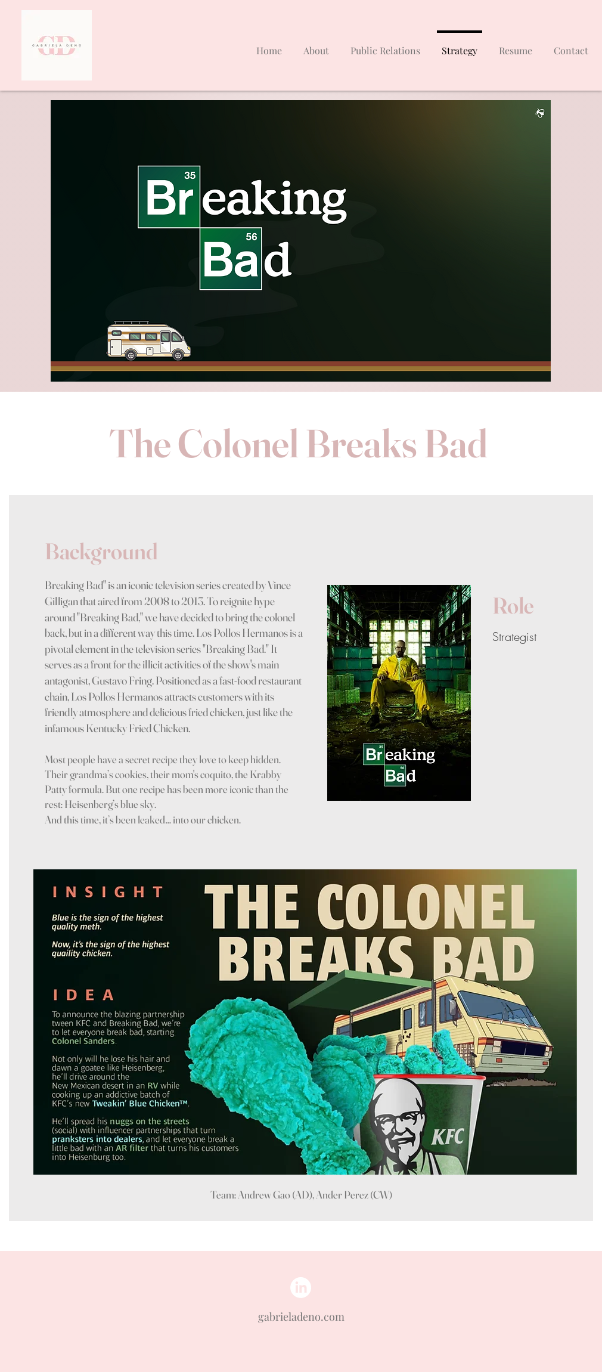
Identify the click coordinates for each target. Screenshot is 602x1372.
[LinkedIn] (300, 1287)
